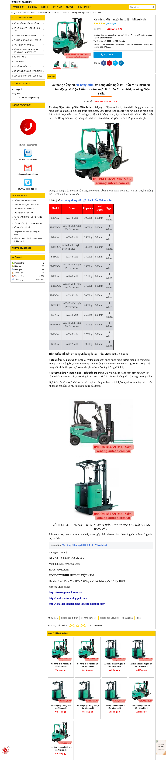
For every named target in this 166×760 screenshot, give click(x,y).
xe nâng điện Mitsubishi (109, 618)
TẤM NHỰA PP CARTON (24, 213)
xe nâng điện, (85, 84)
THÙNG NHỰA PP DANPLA (25, 35)
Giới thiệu (32, 7)
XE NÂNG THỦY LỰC (22, 66)
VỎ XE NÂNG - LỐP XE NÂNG (26, 23)
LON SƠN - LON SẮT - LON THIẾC (28, 76)
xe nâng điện (136, 44)
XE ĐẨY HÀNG (20, 57)
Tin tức (69, 7)
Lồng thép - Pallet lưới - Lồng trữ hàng (27, 233)
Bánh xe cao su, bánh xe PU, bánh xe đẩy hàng (28, 239)
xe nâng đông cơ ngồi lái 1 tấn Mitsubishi (86, 200)
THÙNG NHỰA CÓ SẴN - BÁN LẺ (27, 40)
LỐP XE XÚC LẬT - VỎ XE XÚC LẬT (29, 224)
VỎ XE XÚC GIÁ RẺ (22, 228)
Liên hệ (44, 7)
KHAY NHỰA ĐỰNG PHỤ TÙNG (27, 205)
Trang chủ (18, 7)
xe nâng (139, 618)
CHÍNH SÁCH (84, 7)
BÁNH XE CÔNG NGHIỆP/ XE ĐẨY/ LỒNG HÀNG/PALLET (26, 51)
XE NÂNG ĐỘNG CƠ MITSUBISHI (28, 71)
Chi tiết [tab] (51, 77)
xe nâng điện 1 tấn (88, 618)
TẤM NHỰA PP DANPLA (24, 45)
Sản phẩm (57, 7)
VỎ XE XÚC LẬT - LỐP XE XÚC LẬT (27, 29)
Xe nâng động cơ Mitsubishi (114, 44)
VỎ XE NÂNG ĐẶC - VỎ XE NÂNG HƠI (28, 218)
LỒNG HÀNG (19, 62)
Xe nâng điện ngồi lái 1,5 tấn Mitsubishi (84, 545)
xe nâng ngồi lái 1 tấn (69, 618)
